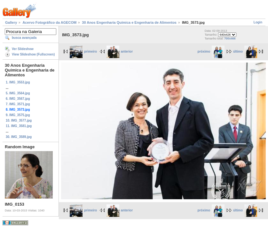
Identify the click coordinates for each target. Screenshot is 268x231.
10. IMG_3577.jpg (19, 120)
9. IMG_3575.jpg (18, 115)
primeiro (83, 51)
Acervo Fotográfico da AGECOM (49, 22)
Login (258, 22)
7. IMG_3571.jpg (18, 104)
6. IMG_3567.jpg (18, 98)
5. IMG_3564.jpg (18, 93)
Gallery (11, 22)
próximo (211, 51)
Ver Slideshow (23, 49)
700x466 (229, 38)
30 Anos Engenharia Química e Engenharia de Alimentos (129, 22)
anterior (119, 51)
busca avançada (24, 37)
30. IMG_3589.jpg (19, 137)
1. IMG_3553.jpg (18, 82)
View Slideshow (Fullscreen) (33, 54)
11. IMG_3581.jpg (19, 126)
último (245, 51)
